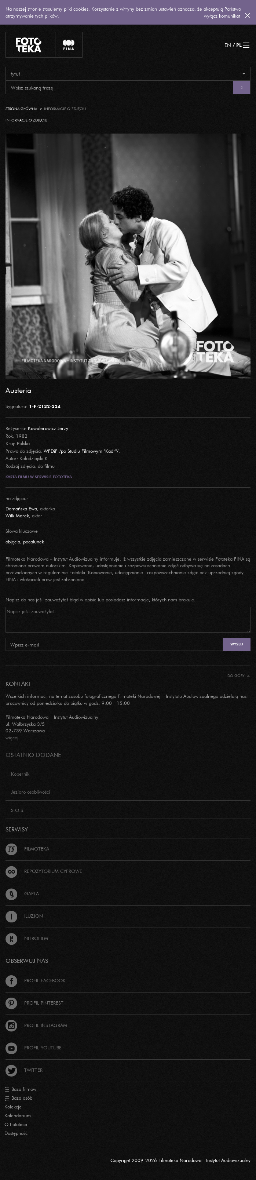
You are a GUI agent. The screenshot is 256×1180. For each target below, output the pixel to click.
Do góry (238, 675)
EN (227, 45)
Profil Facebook (36, 980)
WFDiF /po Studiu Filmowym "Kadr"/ (81, 451)
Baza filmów (20, 1089)
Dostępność (16, 1133)
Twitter (24, 1070)
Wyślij (236, 644)
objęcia (13, 542)
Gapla (22, 893)
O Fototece (15, 1124)
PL (239, 44)
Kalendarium (17, 1115)
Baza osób (18, 1098)
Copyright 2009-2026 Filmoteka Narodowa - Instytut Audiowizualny (180, 1160)
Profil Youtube (34, 1047)
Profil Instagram (36, 1025)
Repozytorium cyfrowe (44, 871)
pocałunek (33, 542)
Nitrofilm (27, 938)
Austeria (18, 390)
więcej (12, 737)
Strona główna (21, 108)
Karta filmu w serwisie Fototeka (39, 476)
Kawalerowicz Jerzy (48, 428)
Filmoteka (27, 849)
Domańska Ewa (21, 508)
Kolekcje (13, 1107)
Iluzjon (24, 916)
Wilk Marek (17, 515)
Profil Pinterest (34, 1003)
